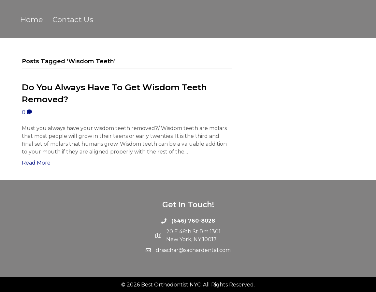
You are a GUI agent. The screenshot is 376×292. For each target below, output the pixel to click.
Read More (36, 163)
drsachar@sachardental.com (193, 250)
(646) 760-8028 (193, 221)
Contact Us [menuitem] (72, 19)
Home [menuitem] (31, 19)
